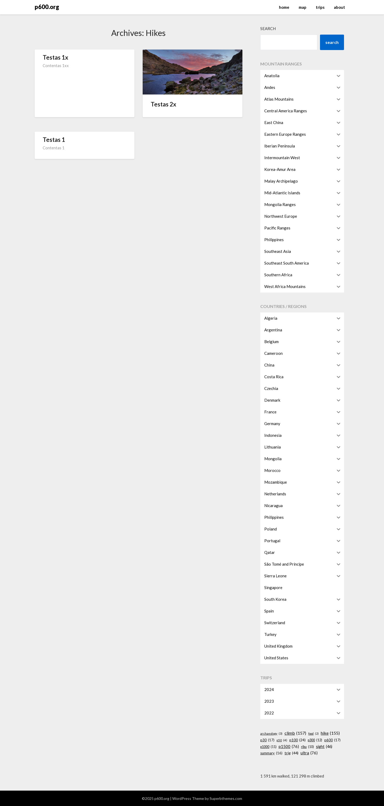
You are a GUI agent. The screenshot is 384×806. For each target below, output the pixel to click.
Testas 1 (54, 139)
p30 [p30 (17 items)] (267, 740)
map (302, 7)
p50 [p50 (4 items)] (282, 740)
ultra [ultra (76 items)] (309, 753)
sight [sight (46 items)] (324, 746)
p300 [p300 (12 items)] (315, 740)
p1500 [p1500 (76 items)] (289, 746)
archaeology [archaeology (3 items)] (271, 733)
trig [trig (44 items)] (291, 753)
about (339, 7)
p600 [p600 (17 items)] (332, 740)
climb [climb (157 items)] (295, 733)
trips (320, 7)
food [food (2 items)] (313, 733)
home (284, 7)
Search (268, 28)
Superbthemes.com (226, 798)
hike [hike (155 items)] (330, 733)
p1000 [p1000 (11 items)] (268, 747)
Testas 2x (163, 104)
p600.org (47, 6)
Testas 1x (55, 57)
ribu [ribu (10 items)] (307, 747)
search (332, 42)
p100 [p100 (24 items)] (297, 740)
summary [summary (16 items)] (271, 753)
